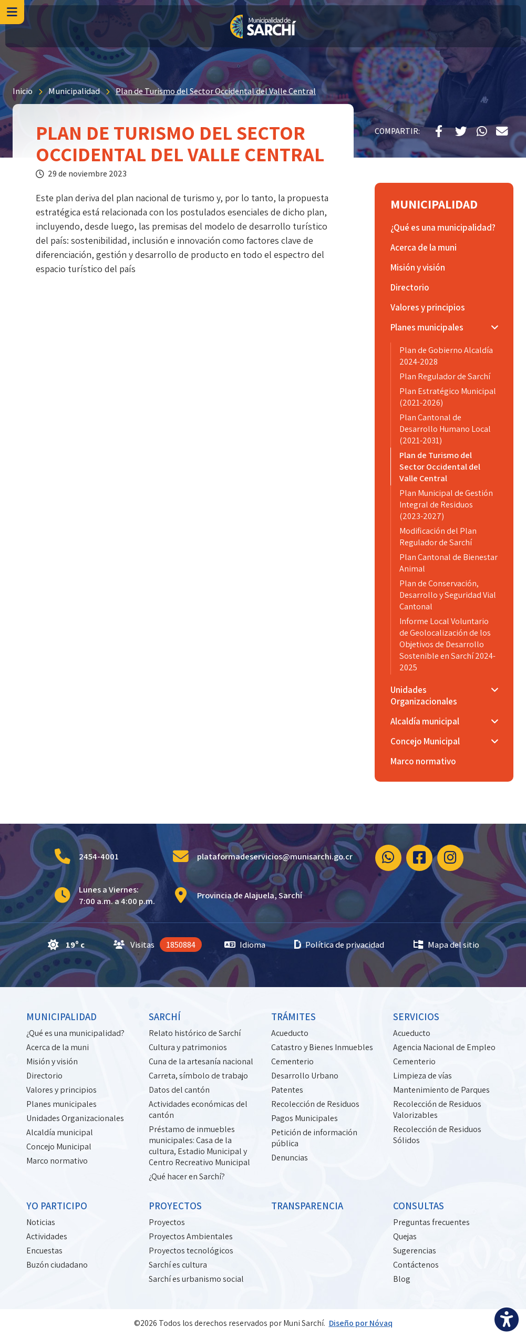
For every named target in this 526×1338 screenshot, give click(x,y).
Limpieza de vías (422, 1075)
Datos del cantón (179, 1089)
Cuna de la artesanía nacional (201, 1061)
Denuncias (289, 1157)
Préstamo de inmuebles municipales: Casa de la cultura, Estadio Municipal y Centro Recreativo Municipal (199, 1146)
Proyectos (167, 1222)
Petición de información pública (314, 1138)
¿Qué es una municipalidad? (75, 1033)
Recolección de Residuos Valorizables (437, 1109)
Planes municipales (61, 1103)
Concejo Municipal (58, 1146)
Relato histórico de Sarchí (195, 1033)
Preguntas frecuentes (431, 1222)
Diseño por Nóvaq (361, 1323)
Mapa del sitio (446, 944)
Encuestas (44, 1250)
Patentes (287, 1089)
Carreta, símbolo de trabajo (198, 1075)
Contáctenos (416, 1264)
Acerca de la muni (57, 1047)
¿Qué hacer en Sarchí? (187, 1176)
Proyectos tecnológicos (191, 1250)
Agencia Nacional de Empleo (444, 1047)
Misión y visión (52, 1061)
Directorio (44, 1075)
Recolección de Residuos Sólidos (437, 1135)
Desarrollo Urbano (304, 1075)
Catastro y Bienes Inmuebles (322, 1047)
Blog (401, 1278)
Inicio (23, 91)
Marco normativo (57, 1160)
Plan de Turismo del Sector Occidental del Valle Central (216, 91)
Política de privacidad (339, 944)
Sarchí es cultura (178, 1264)
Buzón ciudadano (57, 1264)
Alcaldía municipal (59, 1132)
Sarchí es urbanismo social (196, 1278)
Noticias (40, 1222)
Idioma (244, 944)
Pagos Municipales (304, 1118)
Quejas (405, 1236)
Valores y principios (61, 1089)
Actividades (46, 1236)
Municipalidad (74, 91)
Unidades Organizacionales (75, 1118)
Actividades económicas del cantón (198, 1109)
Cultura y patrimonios (188, 1047)
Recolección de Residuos (315, 1103)
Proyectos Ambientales (191, 1236)
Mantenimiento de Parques (441, 1089)
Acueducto (289, 1033)
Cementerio (292, 1061)
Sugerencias (414, 1250)
